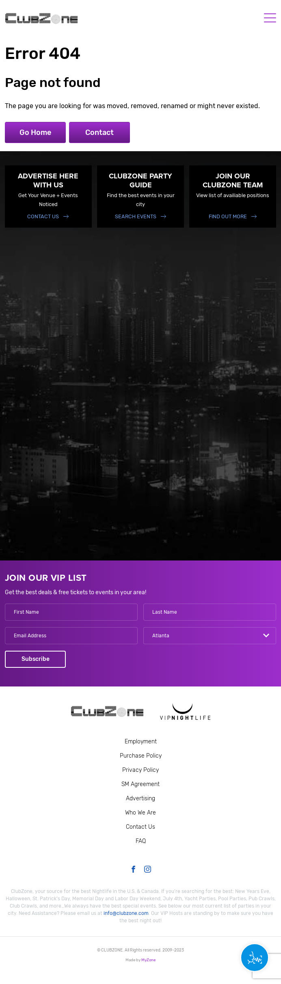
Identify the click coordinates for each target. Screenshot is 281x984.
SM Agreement (140, 784)
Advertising (140, 798)
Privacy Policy (140, 770)
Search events (135, 216)
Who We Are (140, 812)
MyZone (148, 960)
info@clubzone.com (126, 913)
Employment (141, 741)
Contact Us (43, 216)
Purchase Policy (141, 755)
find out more (228, 216)
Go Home (35, 132)
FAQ (141, 841)
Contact (99, 132)
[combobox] (209, 635)
